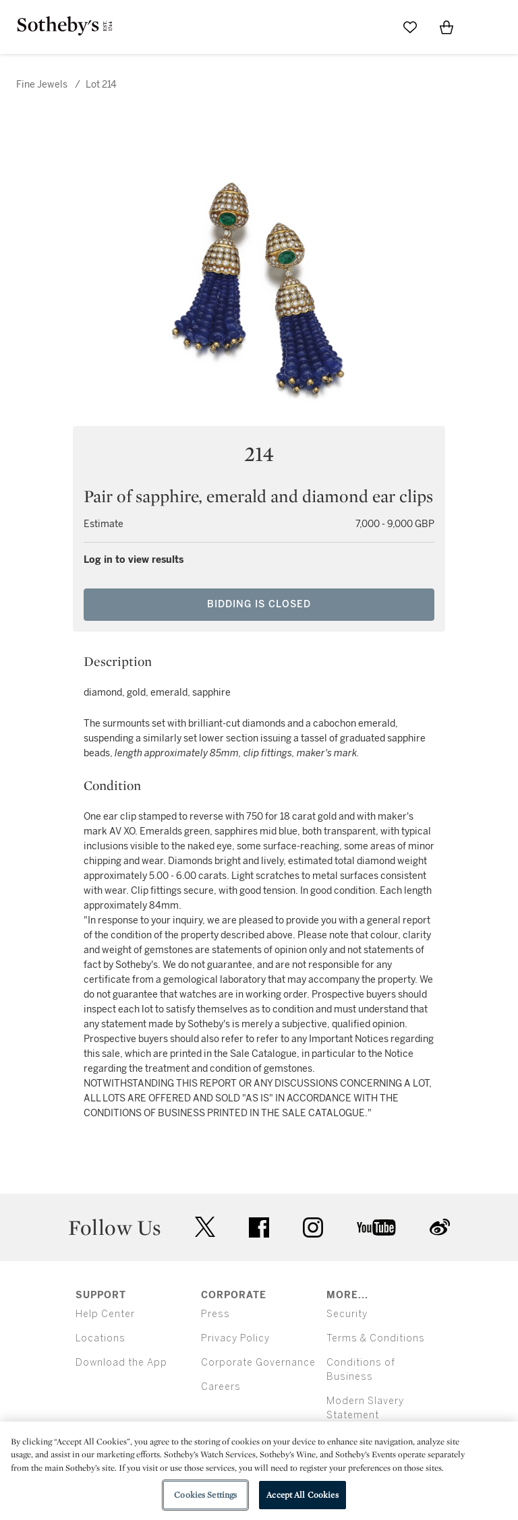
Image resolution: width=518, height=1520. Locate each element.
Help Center (105, 1314)
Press (215, 1314)
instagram (313, 1227)
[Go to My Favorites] (410, 26)
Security (347, 1314)
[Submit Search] (373, 27)
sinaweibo (440, 1227)
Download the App (121, 1362)
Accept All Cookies (302, 1494)
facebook (259, 1227)
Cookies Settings (205, 1494)
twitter (205, 1227)
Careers (221, 1387)
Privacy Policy (235, 1338)
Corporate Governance (258, 1362)
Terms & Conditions (375, 1338)
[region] (259, 1471)
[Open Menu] (483, 28)
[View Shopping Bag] (446, 26)
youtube (376, 1227)
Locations (100, 1338)
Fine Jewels (41, 84)
